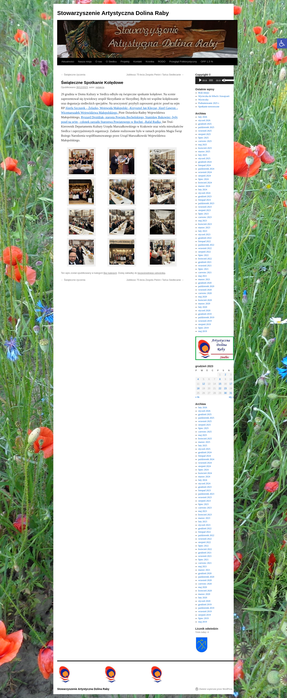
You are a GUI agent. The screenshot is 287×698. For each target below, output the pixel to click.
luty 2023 (202, 231)
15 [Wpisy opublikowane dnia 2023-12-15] (220, 384)
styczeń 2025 (204, 158)
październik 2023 (206, 203)
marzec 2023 (204, 227)
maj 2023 (202, 220)
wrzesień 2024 (205, 172)
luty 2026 (202, 117)
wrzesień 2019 (205, 321)
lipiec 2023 (203, 213)
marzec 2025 (204, 151)
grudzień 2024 (205, 162)
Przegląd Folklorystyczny (183, 61)
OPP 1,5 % (207, 61)
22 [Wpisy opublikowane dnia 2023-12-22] (220, 388)
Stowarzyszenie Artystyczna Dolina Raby (113, 13)
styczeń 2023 (204, 234)
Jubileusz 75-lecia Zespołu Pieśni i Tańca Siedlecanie (155, 74)
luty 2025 (202, 155)
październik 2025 (206, 127)
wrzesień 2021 (205, 265)
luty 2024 (202, 189)
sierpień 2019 (204, 324)
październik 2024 (206, 168)
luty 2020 (202, 307)
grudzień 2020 (205, 283)
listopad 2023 (204, 200)
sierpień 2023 (204, 210)
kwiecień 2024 (205, 182)
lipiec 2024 (203, 179)
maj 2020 (202, 296)
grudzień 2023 (205, 196)
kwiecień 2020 (205, 300)
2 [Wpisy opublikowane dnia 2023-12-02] (225, 374)
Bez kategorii (110, 273)
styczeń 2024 (204, 193)
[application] (214, 80)
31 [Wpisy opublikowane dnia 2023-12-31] (231, 393)
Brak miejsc (203, 92)
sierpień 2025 (204, 134)
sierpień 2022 (204, 251)
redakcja (100, 87)
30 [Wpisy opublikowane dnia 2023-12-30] (225, 393)
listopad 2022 (204, 241)
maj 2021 (202, 276)
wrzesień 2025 (205, 130)
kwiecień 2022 (205, 258)
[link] (97, 108)
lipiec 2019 (203, 327)
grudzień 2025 (205, 124)
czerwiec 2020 (205, 293)
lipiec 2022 (203, 255)
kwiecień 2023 (205, 224)
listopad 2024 (204, 165)
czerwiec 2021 (205, 272)
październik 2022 (206, 244)
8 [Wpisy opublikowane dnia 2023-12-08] (220, 379)
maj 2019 (202, 331)
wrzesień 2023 (205, 206)
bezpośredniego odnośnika (151, 273)
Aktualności (67, 61)
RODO (161, 61)
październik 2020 (206, 286)
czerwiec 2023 (205, 217)
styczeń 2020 (204, 310)
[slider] (211, 80)
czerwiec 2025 (205, 141)
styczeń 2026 (204, 120)
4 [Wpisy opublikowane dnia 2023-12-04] (198, 379)
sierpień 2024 (204, 175)
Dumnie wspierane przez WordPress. (216, 689)
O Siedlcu (111, 61)
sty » (231, 397)
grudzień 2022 (205, 238)
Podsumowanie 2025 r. (208, 103)
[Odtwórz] (200, 80)
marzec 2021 (204, 279)
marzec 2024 (204, 186)
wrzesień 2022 (205, 248)
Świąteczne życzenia (73, 74)
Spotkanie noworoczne (208, 106)
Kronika (150, 61)
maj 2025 (202, 144)
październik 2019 (206, 317)
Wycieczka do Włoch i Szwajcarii (213, 96)
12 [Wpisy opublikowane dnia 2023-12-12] (203, 384)
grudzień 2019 (205, 314)
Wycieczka (203, 99)
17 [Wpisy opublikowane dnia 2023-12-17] (231, 384)
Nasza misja (85, 61)
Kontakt (137, 61)
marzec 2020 (204, 303)
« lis (197, 397)
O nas (98, 61)
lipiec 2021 (203, 269)
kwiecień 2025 (205, 148)
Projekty (124, 61)
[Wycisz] (224, 80)
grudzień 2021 (205, 262)
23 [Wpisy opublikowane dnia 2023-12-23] (225, 388)
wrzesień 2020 (205, 289)
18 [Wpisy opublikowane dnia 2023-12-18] (198, 388)
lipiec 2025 (203, 137)
